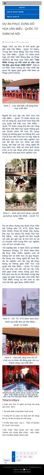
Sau (30, 457)
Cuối (18, 460)
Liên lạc (27, 469)
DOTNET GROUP (26, 472)
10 (25, 457)
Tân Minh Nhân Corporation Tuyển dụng (18, 411)
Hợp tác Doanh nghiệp (15, 12)
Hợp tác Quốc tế (12, 17)
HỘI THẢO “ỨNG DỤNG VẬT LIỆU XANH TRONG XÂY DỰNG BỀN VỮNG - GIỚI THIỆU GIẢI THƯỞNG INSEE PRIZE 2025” (20, 432)
